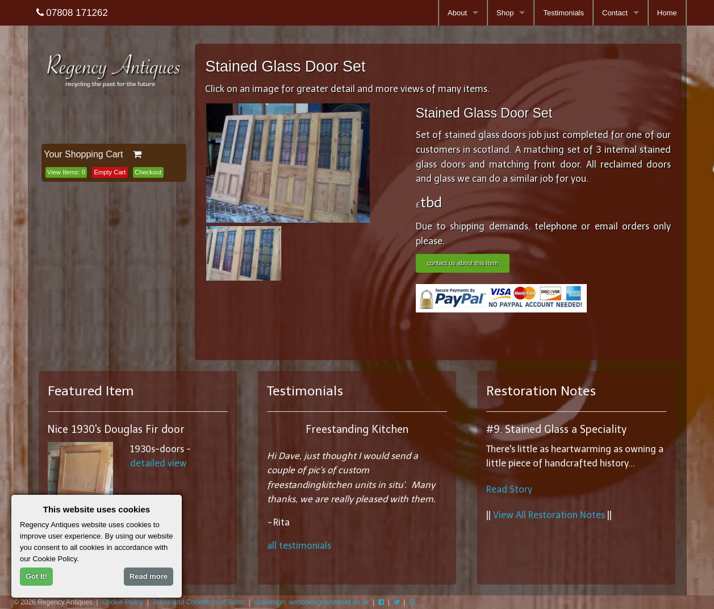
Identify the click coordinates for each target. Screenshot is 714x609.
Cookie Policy (122, 602)
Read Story (509, 489)
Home (667, 13)
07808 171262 (72, 12)
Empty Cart (110, 172)
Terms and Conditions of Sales (198, 602)
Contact (615, 13)
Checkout (148, 172)
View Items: (66, 172)
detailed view (158, 463)
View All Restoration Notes (549, 515)
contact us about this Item (462, 263)
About (457, 13)
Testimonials (563, 13)
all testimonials (299, 545)
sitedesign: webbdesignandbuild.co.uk (311, 602)
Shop (504, 13)
